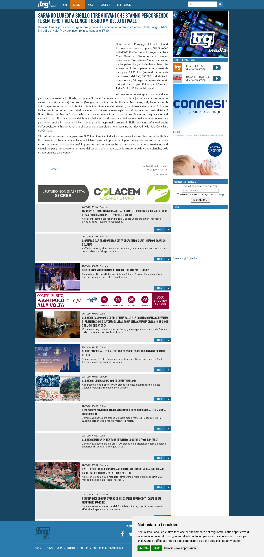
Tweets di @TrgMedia (185, 258)
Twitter (53, 169)
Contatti (39, 547)
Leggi (164, 229)
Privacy (51, 547)
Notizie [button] (77, 4)
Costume (104, 266)
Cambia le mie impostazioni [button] (180, 548)
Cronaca (104, 494)
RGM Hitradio (116, 547)
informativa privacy (215, 195)
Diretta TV (106, 4)
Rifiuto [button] (156, 548)
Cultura (103, 314)
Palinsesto (72, 547)
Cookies (61, 547)
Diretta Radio (124, 4)
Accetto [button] (143, 548)
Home (66, 4)
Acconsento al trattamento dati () (202, 195)
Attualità (103, 207)
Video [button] (91, 4)
